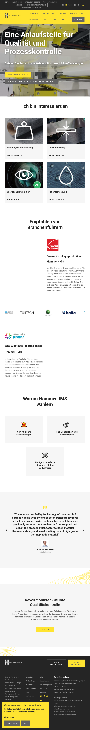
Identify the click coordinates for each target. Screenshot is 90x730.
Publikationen (31, 688)
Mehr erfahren (14, 156)
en (63, 5)
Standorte (43, 688)
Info (7, 2)
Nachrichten (17, 2)
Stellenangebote (32, 2)
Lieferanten (30, 696)
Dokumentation (77, 13)
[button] (7, 530)
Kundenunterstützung (36, 5)
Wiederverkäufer (50, 2)
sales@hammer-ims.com (63, 709)
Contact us (45, 629)
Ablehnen (12, 723)
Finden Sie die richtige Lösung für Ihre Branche (31, 81)
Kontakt (78, 19)
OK (25, 723)
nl (71, 5)
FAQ (44, 19)
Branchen (34, 13)
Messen (19, 5)
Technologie (48, 13)
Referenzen (34, 19)
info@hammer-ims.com (67, 684)
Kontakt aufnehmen (76, 663)
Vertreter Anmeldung (31, 8)
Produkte (62, 13)
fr (69, 5)
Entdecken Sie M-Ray (18, 75)
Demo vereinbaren (59, 19)
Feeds (28, 700)
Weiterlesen (9, 717)
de (66, 5)
